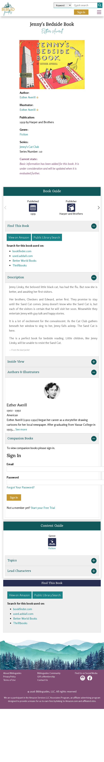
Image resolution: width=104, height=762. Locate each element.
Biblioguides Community (48, 673)
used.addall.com (22, 256)
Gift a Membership (46, 676)
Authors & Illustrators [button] (52, 372)
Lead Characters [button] (52, 571)
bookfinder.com (21, 251)
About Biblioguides (12, 673)
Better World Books (24, 260)
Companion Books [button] (52, 438)
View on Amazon (18, 237)
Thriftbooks (19, 265)
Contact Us (42, 680)
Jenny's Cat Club (29, 146)
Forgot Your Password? (21, 487)
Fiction (24, 134)
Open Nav (100, 10)
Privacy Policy (9, 676)
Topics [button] (52, 560)
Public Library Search (47, 237)
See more (21, 429)
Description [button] (52, 277)
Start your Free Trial (43, 507)
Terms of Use (9, 680)
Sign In (81, 12)
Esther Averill (52, 30)
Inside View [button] (52, 361)
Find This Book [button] (52, 226)
